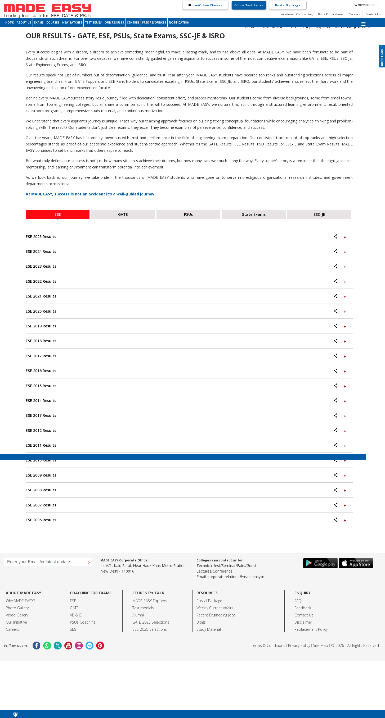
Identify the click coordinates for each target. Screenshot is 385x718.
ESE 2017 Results (186, 355)
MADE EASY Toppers (149, 600)
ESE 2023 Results (186, 266)
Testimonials (143, 607)
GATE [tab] (123, 214)
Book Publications (330, 14)
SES (73, 629)
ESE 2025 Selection (148, 629)
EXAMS (38, 22)
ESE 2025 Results (186, 236)
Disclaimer (303, 622)
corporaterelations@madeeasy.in (236, 576)
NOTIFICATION (179, 22)
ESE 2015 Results (186, 385)
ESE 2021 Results (186, 296)
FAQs (298, 600)
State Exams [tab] (254, 214)
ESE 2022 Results (186, 281)
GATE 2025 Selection (149, 622)
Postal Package (288, 5)
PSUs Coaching (82, 622)
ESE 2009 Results (186, 475)
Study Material (208, 629)
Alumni (138, 615)
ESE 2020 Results (186, 311)
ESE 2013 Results (186, 415)
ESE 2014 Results (186, 400)
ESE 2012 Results (186, 430)
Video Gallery (17, 615)
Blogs (201, 622)
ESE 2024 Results (186, 251)
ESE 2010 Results (186, 460)
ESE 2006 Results (186, 519)
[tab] (189, 236)
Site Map (320, 645)
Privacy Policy (299, 645)
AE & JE (76, 615)
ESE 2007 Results (186, 504)
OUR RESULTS (114, 22)
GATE (74, 607)
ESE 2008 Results (186, 489)
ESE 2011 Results (186, 445)
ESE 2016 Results (186, 370)
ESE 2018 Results (186, 340)
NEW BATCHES (72, 22)
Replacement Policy (311, 629)
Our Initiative (16, 622)
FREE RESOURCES (154, 22)
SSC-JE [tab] (319, 214)
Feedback (302, 607)
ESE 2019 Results (186, 325)
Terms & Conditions (268, 645)
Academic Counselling (296, 14)
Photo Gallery (17, 607)
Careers (354, 14)
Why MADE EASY (19, 600)
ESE (73, 600)
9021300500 (366, 5)
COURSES (52, 22)
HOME (9, 22)
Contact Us (372, 14)
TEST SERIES (93, 22)
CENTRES (133, 22)
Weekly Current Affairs (214, 607)
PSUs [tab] (188, 214)
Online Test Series (248, 5)
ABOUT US (24, 22)
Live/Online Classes (205, 5)
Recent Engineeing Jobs (216, 615)
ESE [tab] (58, 214)
